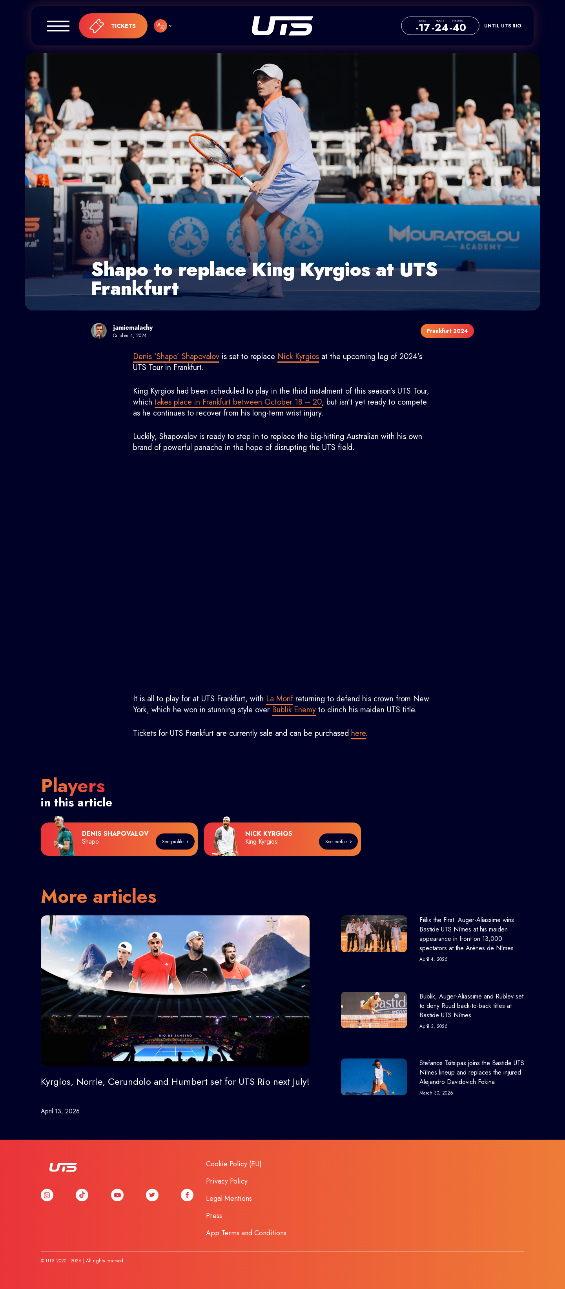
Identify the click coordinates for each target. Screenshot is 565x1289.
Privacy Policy (227, 1181)
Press (214, 1216)
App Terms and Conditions (246, 1233)
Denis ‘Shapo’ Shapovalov (176, 356)
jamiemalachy (133, 327)
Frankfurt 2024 (447, 331)
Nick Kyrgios (298, 356)
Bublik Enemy (294, 709)
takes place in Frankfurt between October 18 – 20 (238, 402)
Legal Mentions (229, 1198)
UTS (282, 25)
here (358, 733)
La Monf (279, 698)
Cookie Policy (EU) (234, 1164)
